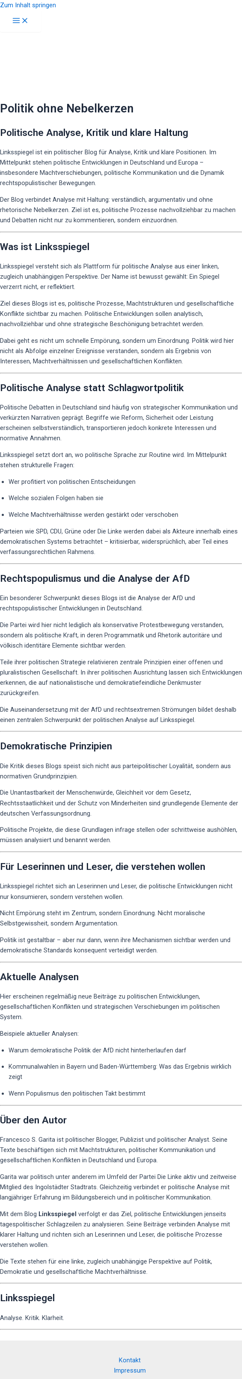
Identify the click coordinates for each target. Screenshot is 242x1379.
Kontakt (130, 1360)
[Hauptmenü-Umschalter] (20, 21)
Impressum (130, 1370)
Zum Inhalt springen (28, 5)
